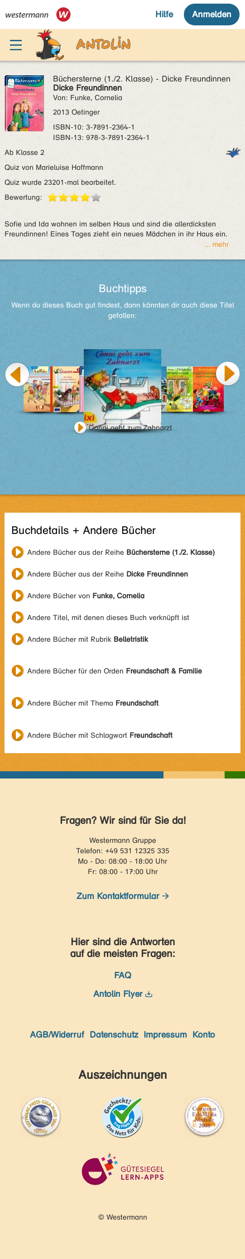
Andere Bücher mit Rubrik (87, 639)
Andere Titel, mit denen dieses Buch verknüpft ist (108, 617)
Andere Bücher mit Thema (93, 703)
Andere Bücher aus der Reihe (121, 552)
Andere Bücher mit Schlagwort (100, 735)
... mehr (217, 244)
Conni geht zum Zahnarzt (130, 427)
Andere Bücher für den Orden (114, 671)
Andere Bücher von (85, 595)
